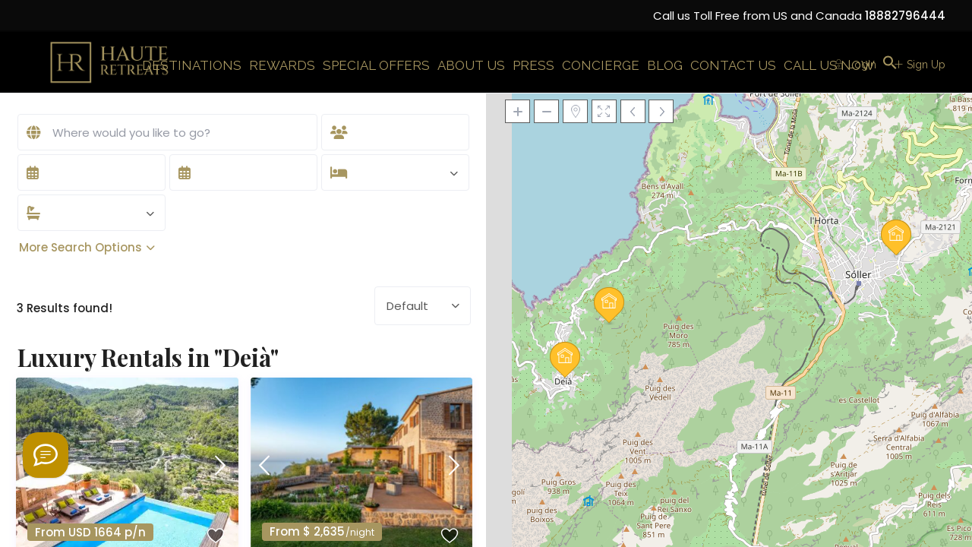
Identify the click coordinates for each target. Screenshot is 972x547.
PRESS (533, 65)
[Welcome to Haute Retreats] (45, 455)
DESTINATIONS (191, 65)
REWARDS (282, 65)
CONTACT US (733, 65)
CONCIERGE (600, 65)
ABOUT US (471, 65)
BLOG (665, 65)
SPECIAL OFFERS (376, 65)
